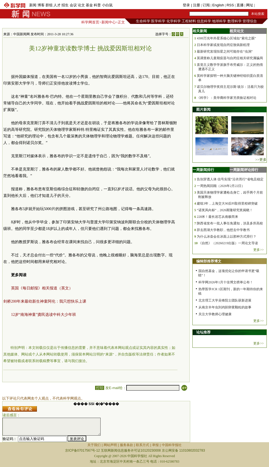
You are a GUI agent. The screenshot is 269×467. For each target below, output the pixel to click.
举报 (155, 445)
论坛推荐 (203, 332)
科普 (97, 5)
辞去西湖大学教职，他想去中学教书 (223, 230)
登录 (187, 5)
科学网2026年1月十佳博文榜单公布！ (225, 282)
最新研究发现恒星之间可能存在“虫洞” (225, 51)
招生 (65, 5)
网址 (249, 5)
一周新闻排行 (203, 170)
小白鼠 (107, 5)
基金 (89, 5)
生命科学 (143, 21)
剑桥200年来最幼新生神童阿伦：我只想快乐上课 (44, 301)
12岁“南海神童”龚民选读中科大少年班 (43, 315)
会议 (73, 5)
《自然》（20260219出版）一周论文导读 (228, 243)
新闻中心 (108, 22)
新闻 (32, 5)
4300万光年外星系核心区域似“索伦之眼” (226, 38)
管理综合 (250, 21)
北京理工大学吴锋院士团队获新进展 (224, 300)
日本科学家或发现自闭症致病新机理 (223, 45)
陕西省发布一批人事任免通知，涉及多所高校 (230, 223)
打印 (99, 388)
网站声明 (110, 445)
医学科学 (158, 21)
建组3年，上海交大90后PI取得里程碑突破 (227, 203)
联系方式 (142, 445)
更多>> (258, 250)
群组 (49, 5)
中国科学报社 (172, 445)
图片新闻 (203, 109)
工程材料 (189, 21)
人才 (57, 5)
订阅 (206, 5)
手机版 (261, 5)
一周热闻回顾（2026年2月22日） (221, 186)
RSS (230, 5)
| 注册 (195, 5)
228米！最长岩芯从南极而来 (217, 217)
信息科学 (204, 21)
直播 (240, 5)
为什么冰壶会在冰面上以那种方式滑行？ (226, 236)
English (218, 5)
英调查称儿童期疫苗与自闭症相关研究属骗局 (230, 58)
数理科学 (234, 21)
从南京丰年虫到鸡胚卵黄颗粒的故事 (224, 307)
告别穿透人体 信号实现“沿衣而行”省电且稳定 (230, 179)
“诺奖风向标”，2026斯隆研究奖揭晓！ (225, 210)
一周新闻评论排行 (244, 170)
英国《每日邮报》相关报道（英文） (42, 288)
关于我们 (94, 445)
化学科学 (173, 21)
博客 (41, 5)
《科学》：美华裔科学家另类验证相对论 (226, 98)
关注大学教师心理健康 (215, 314)
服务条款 (126, 445)
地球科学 (219, 21)
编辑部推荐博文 (208, 261)
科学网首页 (90, 22)
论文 (81, 5)
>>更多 (261, 160)
